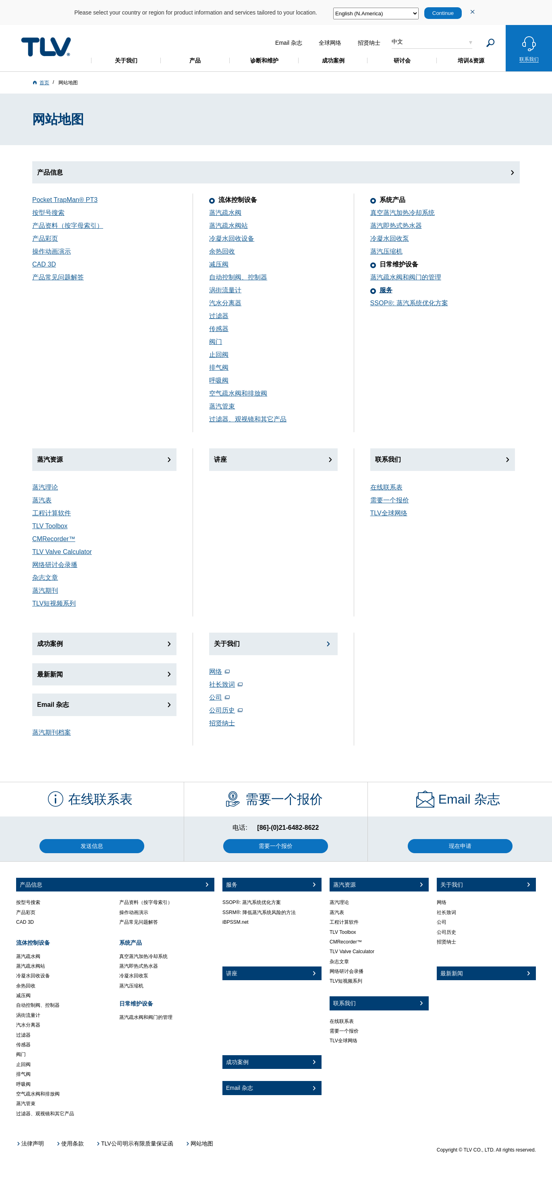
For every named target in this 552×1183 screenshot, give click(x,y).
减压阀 (218, 264)
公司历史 (222, 710)
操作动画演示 (51, 251)
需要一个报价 (389, 500)
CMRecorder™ (53, 538)
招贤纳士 (222, 723)
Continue (443, 13)
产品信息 (50, 172)
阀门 (215, 341)
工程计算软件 (51, 513)
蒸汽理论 (45, 487)
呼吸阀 (218, 380)
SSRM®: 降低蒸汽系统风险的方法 (259, 912)
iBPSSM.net (235, 922)
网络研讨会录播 (54, 564)
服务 (386, 290)
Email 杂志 (53, 704)
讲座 (220, 459)
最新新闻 (50, 674)
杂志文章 (45, 577)
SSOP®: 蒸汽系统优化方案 (409, 303)
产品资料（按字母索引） (67, 225)
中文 (397, 41)
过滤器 (218, 315)
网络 (215, 671)
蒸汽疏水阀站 (228, 225)
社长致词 (222, 684)
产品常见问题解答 (58, 277)
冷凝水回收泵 (389, 238)
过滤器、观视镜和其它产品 (247, 419)
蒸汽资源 (50, 459)
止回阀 (218, 354)
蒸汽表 (42, 500)
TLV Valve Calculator (62, 551)
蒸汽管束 (222, 406)
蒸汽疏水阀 (225, 212)
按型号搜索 (48, 212)
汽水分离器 (225, 303)
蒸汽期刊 (45, 590)
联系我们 (388, 459)
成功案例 (50, 643)
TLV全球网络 (388, 513)
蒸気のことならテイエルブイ (46, 47)
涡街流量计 (225, 290)
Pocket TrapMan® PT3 (65, 199)
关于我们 (227, 643)
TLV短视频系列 (54, 603)
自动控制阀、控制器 (238, 277)
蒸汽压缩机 (386, 251)
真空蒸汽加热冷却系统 (402, 212)
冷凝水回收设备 (231, 238)
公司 (215, 697)
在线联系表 (386, 487)
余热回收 (222, 251)
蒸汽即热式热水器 (396, 225)
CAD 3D (44, 264)
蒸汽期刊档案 (51, 732)
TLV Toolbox (49, 526)
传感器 (218, 328)
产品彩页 (45, 238)
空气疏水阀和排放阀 (238, 393)
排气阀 (218, 367)
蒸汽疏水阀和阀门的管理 (405, 277)
